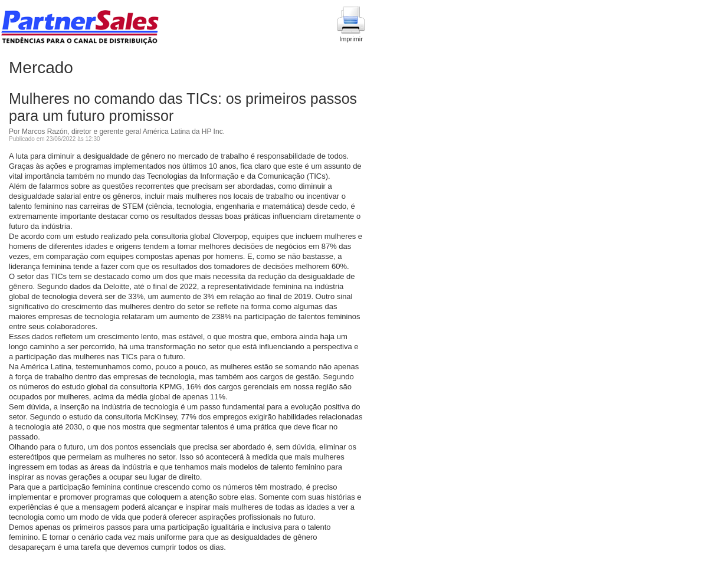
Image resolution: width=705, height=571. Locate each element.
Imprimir (351, 24)
